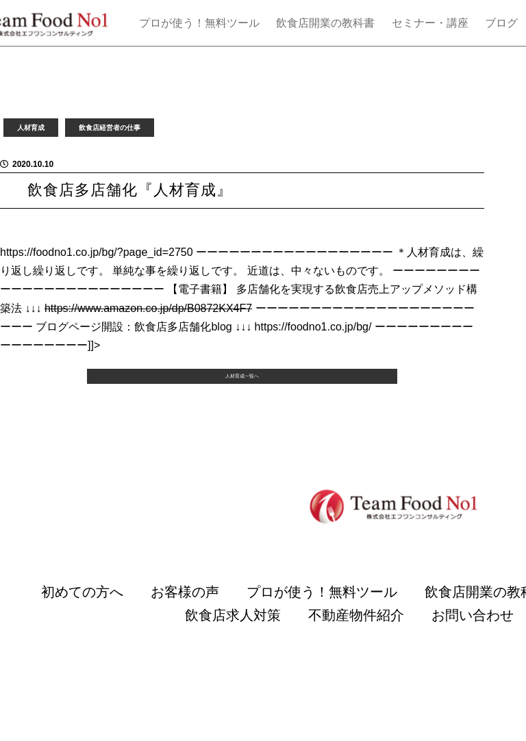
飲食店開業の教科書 (325, 23)
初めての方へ (82, 630)
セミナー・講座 (430, 23)
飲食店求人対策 (233, 654)
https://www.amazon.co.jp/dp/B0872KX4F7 (148, 308)
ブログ (501, 23)
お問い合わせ (472, 654)
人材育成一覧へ (241, 405)
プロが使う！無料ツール (199, 23)
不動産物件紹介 (356, 654)
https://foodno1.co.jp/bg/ (313, 327)
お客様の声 (185, 630)
